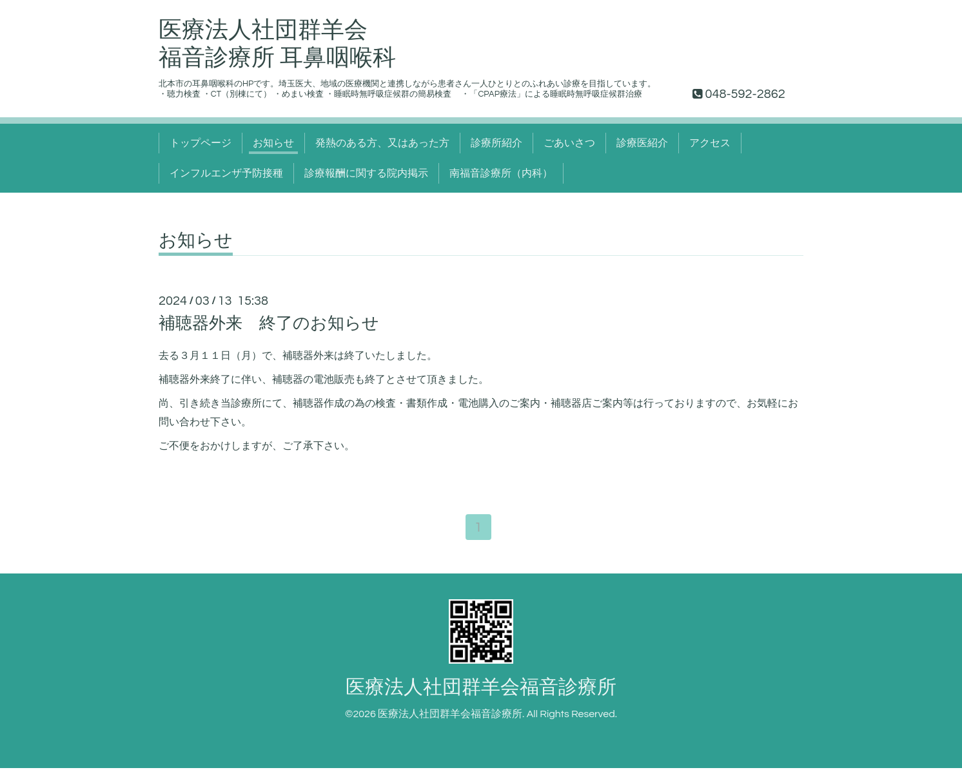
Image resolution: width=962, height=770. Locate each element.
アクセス (710, 143)
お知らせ (273, 143)
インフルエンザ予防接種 (226, 173)
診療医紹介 (642, 143)
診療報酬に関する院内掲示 (366, 173)
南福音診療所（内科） (501, 173)
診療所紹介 (496, 143)
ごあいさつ (569, 143)
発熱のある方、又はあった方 (382, 143)
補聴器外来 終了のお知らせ (269, 323)
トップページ (200, 143)
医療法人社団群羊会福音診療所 (481, 688)
